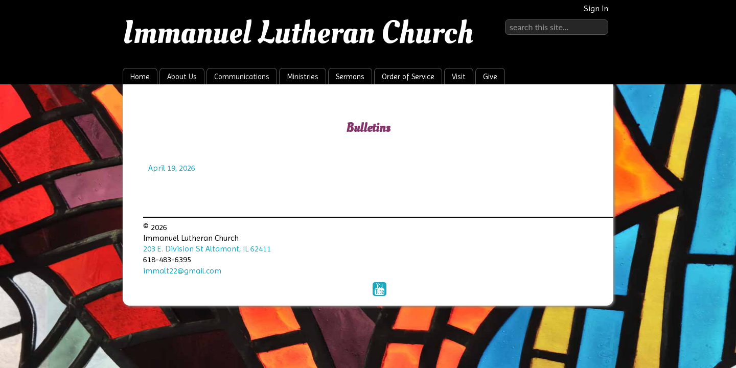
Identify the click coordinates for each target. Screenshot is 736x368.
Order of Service (408, 76)
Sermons (350, 76)
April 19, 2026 (171, 168)
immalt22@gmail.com (182, 270)
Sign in (596, 8)
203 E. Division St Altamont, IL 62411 (207, 249)
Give (490, 76)
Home (140, 76)
